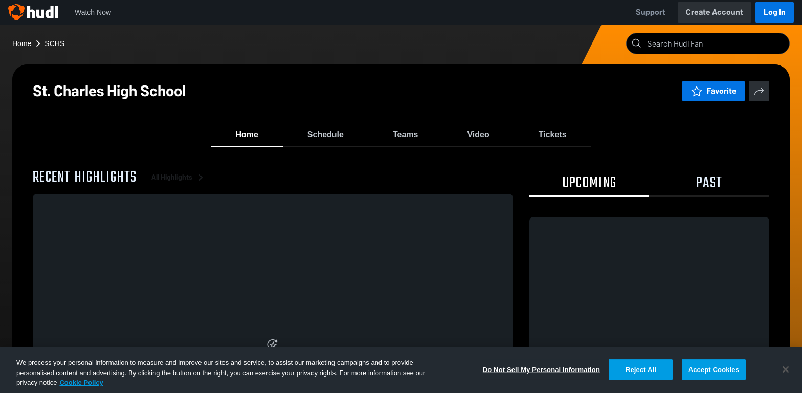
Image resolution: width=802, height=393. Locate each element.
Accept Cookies (713, 369)
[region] (401, 370)
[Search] (716, 43)
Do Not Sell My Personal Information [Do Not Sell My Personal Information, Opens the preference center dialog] (541, 369)
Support (650, 12)
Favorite (713, 91)
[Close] (785, 369)
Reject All (641, 369)
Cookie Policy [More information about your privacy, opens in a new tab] (81, 382)
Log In (775, 12)
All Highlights (179, 184)
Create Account (714, 12)
